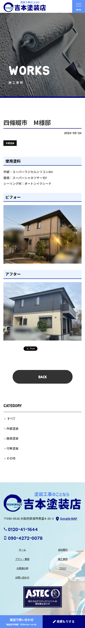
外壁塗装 (12, 428)
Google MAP (66, 518)
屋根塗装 (12, 438)
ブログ (62, 568)
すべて (11, 418)
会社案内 (62, 549)
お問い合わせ (22, 577)
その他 (10, 458)
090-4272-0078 (22, 538)
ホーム (22, 549)
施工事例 (62, 559)
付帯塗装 (12, 448)
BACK (42, 377)
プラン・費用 (22, 559)
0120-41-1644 (20, 529)
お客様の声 (22, 568)
